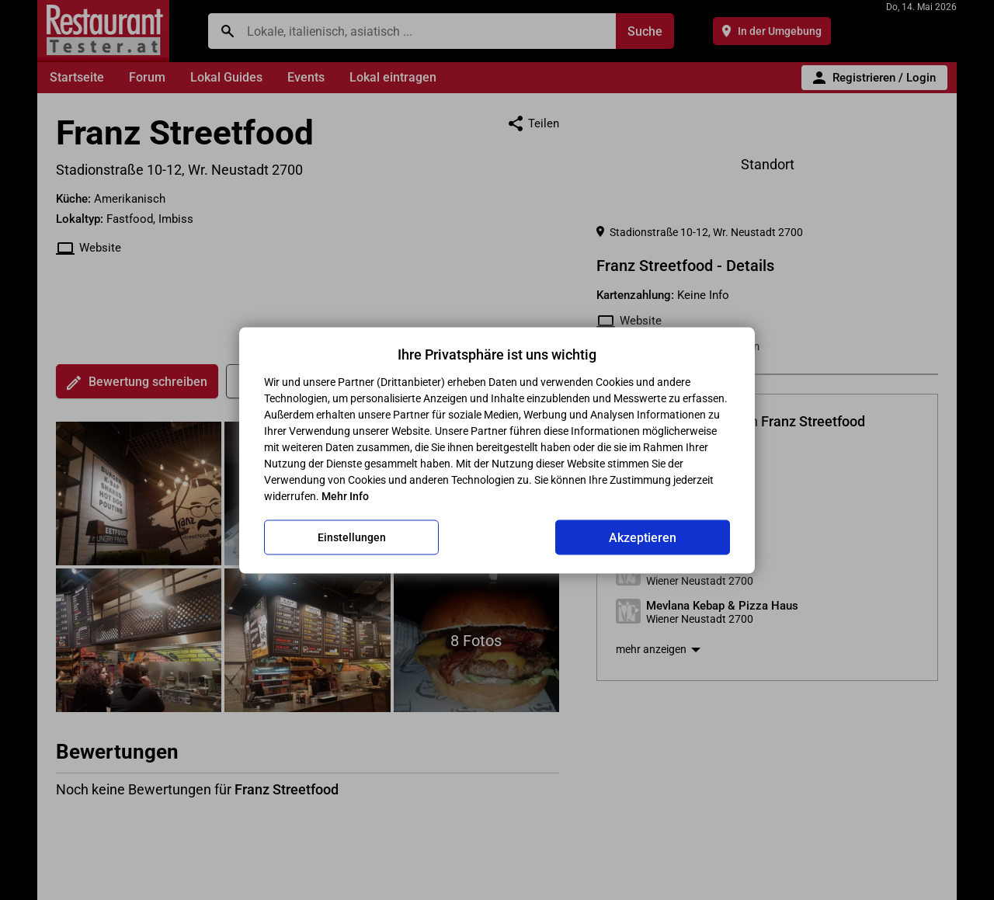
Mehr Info (345, 495)
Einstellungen (352, 537)
